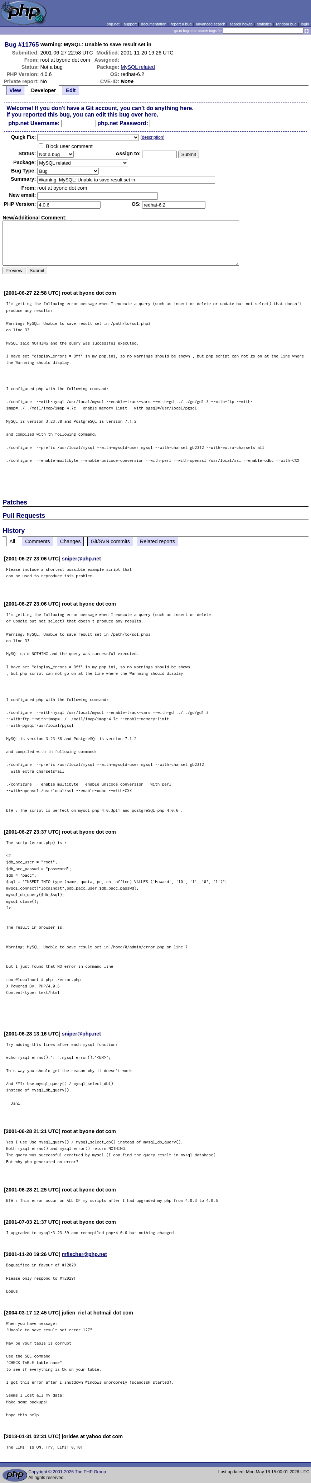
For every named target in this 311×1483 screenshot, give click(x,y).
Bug (11, 44)
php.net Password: (122, 123)
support (130, 24)
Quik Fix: (23, 137)
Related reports (157, 541)
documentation (153, 24)
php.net (113, 24)
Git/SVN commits (110, 541)
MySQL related (138, 67)
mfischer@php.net (84, 1254)
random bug (286, 24)
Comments (37, 541)
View (15, 90)
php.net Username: (33, 123)
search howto (240, 24)
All (12, 541)
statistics (264, 24)
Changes (70, 541)
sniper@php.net (81, 559)
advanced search (210, 24)
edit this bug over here (126, 115)
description (152, 137)
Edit (71, 90)
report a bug (181, 24)
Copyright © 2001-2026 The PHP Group (67, 1471)
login (305, 24)
